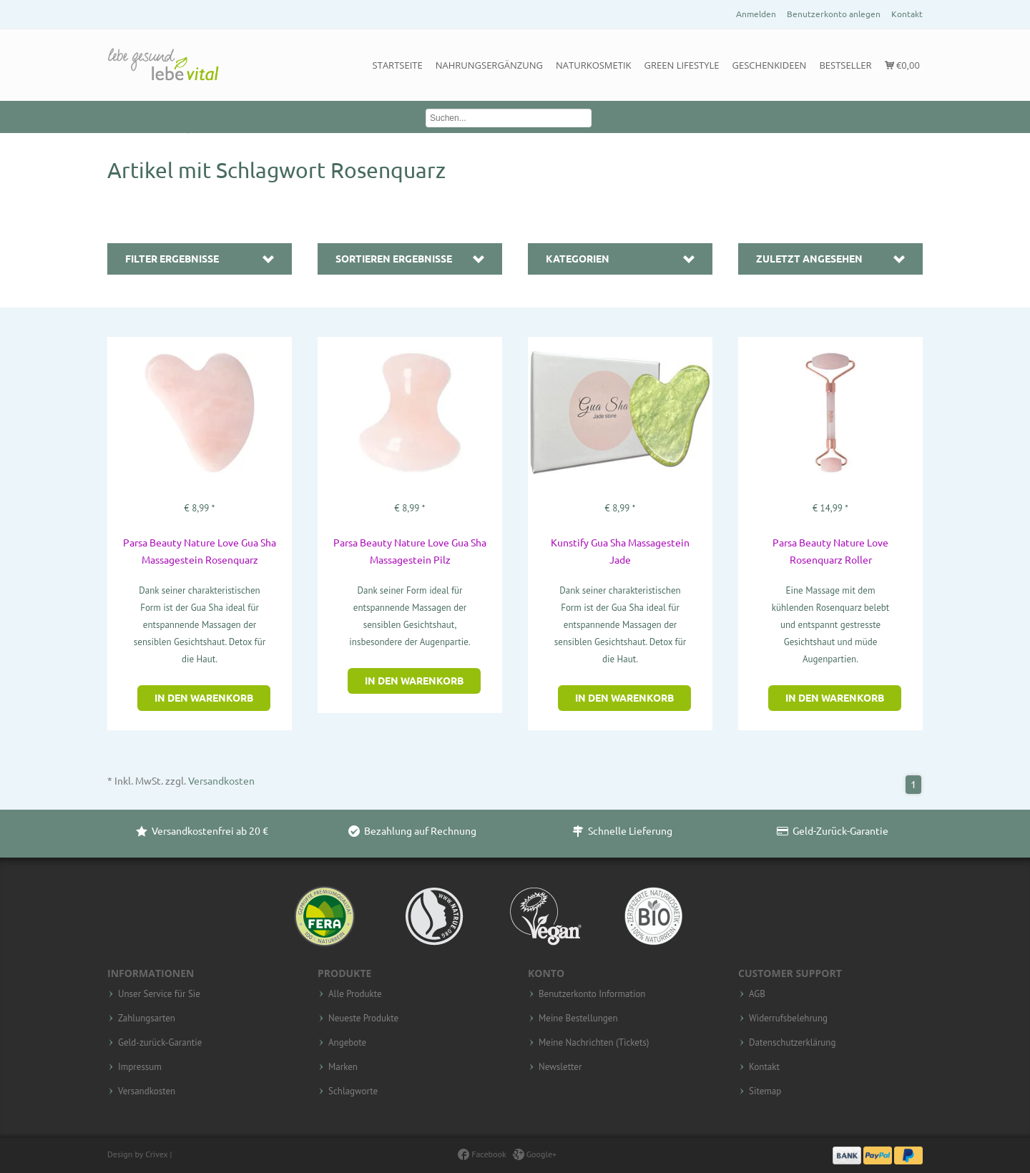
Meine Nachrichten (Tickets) (594, 1042)
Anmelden (756, 14)
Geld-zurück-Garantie (160, 1042)
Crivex (156, 1154)
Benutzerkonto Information (592, 994)
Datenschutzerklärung (792, 1042)
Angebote (347, 1042)
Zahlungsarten (146, 1018)
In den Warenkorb (203, 698)
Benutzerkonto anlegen (834, 14)
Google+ (535, 1154)
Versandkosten (221, 781)
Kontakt (907, 14)
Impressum (140, 1067)
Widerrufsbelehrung (788, 1018)
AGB (757, 994)
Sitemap (765, 1091)
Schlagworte (353, 1091)
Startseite (398, 65)
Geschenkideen (769, 65)
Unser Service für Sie (159, 994)
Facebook (482, 1154)
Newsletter (560, 1067)
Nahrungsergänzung (489, 65)
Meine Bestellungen (578, 1018)
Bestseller (845, 65)
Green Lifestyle (682, 65)
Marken (343, 1067)
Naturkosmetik (594, 65)
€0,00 (902, 65)
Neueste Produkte (363, 1018)
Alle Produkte (355, 994)
